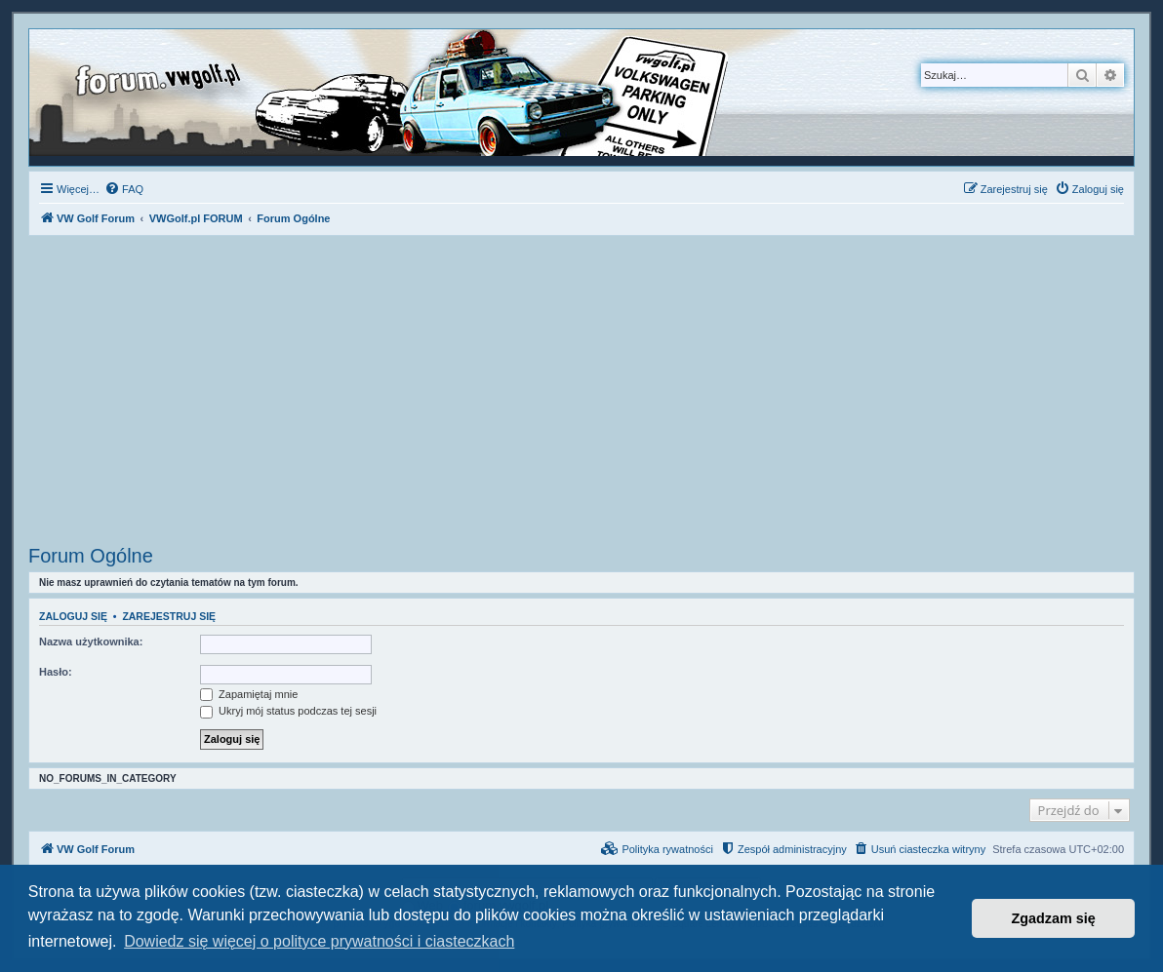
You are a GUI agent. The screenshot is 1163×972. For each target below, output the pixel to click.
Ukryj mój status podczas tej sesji (288, 711)
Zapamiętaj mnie (249, 694)
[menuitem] (123, 189)
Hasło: (55, 672)
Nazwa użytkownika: (90, 641)
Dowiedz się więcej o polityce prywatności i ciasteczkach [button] (319, 941)
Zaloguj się (73, 616)
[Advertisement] (581, 392)
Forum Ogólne (90, 555)
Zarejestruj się (169, 616)
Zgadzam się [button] (1054, 918)
